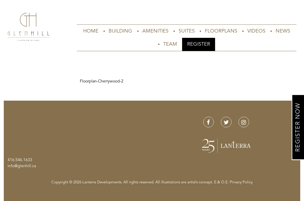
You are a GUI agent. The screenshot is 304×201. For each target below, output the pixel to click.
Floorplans (221, 31)
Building (120, 31)
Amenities (155, 31)
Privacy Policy (241, 182)
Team (170, 44)
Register (198, 44)
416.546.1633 (20, 160)
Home (90, 31)
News (283, 31)
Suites (187, 31)
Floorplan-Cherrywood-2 (101, 81)
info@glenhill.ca (22, 166)
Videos (256, 31)
